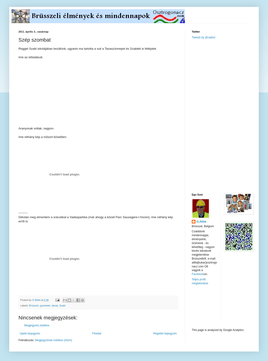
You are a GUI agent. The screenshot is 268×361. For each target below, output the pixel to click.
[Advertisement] (210, 115)
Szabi (62, 305)
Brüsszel (34, 305)
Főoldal (96, 333)
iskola (55, 305)
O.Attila (201, 221)
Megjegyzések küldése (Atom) (53, 340)
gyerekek (45, 305)
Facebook (198, 274)
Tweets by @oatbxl (203, 37)
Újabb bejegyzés (30, 333)
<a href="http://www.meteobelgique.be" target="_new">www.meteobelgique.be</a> (211, 306)
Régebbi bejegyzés (165, 333)
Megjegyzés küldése (36, 325)
